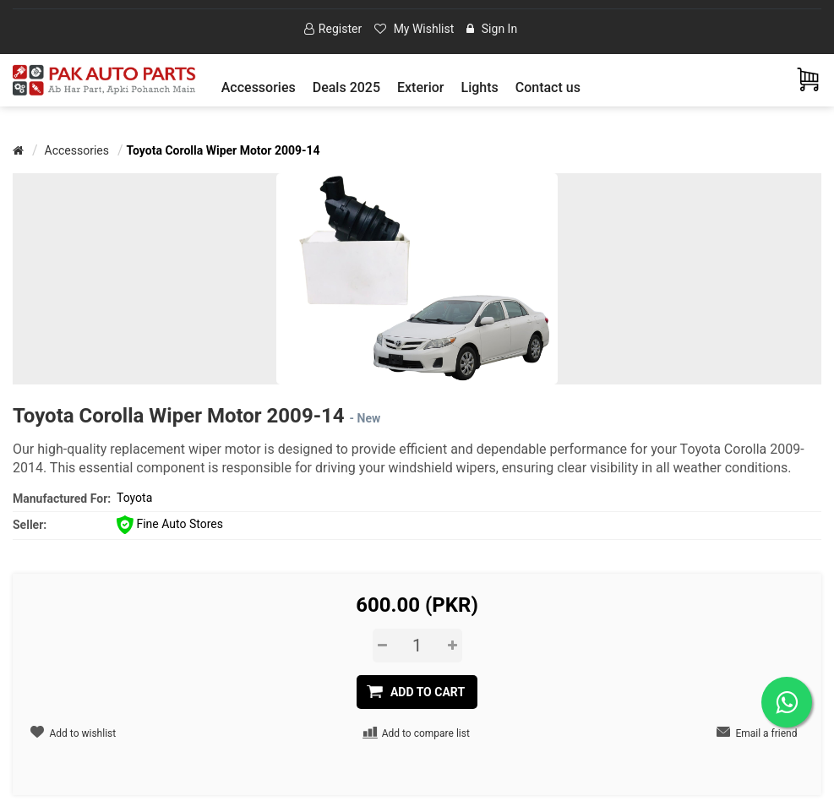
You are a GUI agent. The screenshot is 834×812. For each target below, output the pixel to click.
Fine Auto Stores (170, 524)
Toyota (134, 497)
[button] (258, 87)
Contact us (548, 87)
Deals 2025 (346, 87)
